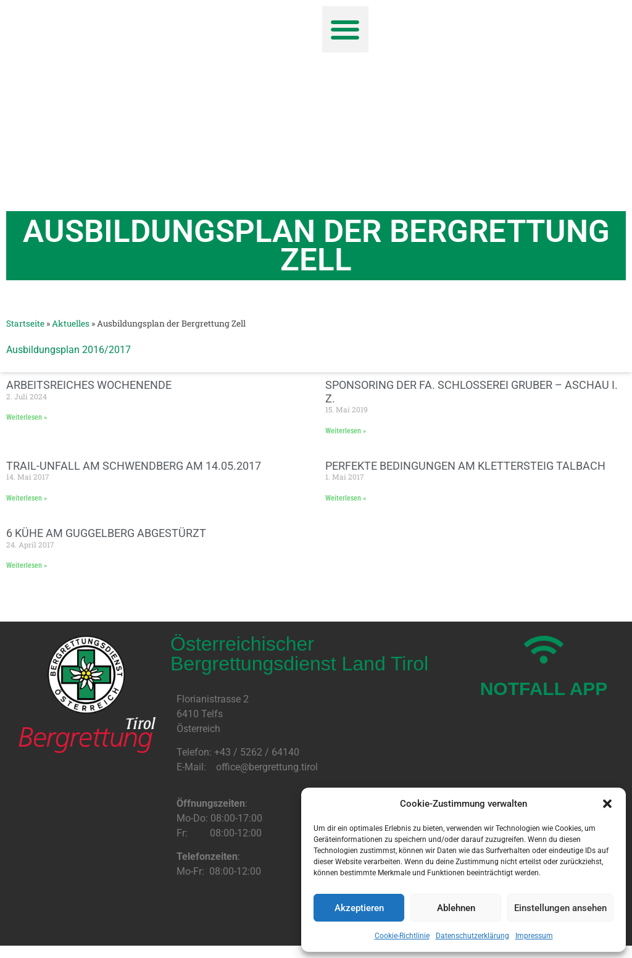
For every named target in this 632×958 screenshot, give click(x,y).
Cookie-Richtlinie (402, 935)
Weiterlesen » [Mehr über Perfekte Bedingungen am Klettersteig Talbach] (345, 498)
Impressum (534, 935)
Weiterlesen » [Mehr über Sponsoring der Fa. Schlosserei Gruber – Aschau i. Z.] (345, 431)
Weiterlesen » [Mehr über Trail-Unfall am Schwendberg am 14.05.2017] (26, 498)
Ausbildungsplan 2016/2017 (68, 350)
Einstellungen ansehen (560, 908)
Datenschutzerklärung (472, 935)
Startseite (25, 323)
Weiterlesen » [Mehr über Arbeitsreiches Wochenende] (26, 417)
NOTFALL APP (544, 688)
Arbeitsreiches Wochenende (89, 384)
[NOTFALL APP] (544, 649)
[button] (607, 804)
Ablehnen (456, 908)
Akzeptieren (359, 908)
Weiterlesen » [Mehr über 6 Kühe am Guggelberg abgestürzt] (26, 565)
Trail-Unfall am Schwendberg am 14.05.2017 (133, 465)
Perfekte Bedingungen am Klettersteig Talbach (465, 465)
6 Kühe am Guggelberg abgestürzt (106, 533)
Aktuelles (70, 323)
